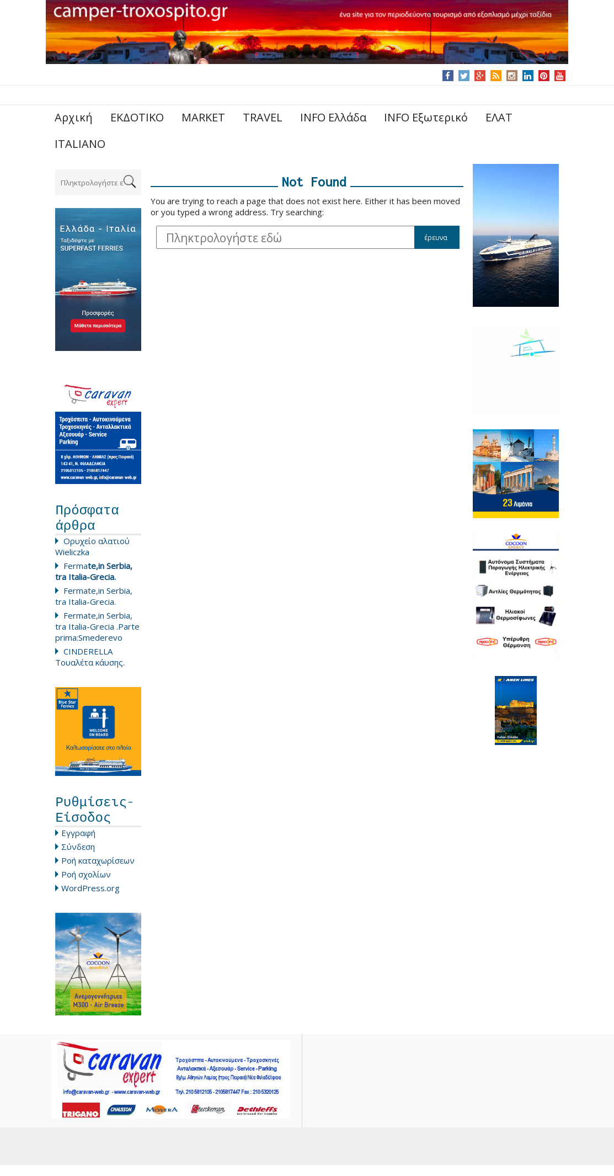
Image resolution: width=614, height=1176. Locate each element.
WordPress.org (90, 898)
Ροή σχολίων (86, 885)
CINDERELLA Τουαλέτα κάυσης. (90, 662)
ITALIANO (80, 143)
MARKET (203, 117)
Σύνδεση (78, 857)
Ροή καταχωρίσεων (98, 871)
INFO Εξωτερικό (426, 117)
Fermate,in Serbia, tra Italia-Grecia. (93, 601)
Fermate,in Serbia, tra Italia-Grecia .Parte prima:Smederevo (97, 631)
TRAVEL (262, 117)
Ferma (93, 577)
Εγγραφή (78, 843)
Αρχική (74, 117)
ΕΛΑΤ (498, 117)
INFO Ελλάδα (333, 117)
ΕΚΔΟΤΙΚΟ (137, 117)
